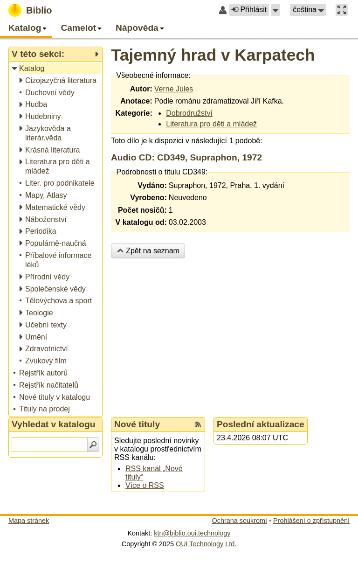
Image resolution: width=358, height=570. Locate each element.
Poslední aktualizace (260, 424)
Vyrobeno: (148, 198)
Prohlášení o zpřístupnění (311, 520)
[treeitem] (56, 69)
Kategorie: (134, 113)
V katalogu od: (141, 222)
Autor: (141, 89)
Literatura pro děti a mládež (211, 124)
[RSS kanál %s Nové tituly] (198, 424)
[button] (275, 10)
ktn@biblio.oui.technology (192, 533)
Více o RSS (144, 485)
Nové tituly (137, 424)
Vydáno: (152, 185)
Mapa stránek (28, 520)
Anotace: (136, 101)
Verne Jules (173, 89)
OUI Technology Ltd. (206, 544)
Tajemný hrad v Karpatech (213, 55)
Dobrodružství (189, 113)
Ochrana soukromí (239, 520)
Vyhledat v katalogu (54, 424)
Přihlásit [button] (249, 10)
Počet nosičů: (142, 210)
